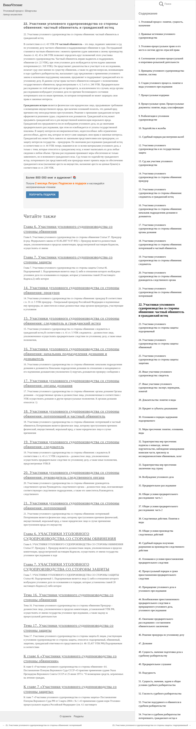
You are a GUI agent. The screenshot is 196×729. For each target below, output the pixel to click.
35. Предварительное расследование (157, 485)
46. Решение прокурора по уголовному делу (161, 635)
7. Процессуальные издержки (154, 95)
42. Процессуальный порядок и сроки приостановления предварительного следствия (158, 575)
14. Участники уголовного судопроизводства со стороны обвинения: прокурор (160, 177)
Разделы (78, 716)
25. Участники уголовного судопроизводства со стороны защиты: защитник (159, 359)
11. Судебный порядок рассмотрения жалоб (161, 137)
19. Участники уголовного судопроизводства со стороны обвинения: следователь (160, 260)
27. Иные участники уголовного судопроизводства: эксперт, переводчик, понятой (159, 388)
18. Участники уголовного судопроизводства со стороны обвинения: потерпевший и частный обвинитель (160, 244)
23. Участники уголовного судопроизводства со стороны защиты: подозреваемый (159, 328)
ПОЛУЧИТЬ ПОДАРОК (42, 194)
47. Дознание (145, 643)
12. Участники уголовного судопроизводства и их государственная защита (159, 149)
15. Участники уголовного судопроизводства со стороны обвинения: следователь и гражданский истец (160, 193)
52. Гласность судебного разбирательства (160, 693)
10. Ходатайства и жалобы (152, 128)
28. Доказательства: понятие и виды (157, 400)
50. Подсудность (147, 672)
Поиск (164, 4)
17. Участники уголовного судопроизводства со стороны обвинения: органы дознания (160, 229)
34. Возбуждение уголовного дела (156, 477)
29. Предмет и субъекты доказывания (158, 408)
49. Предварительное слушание (155, 664)
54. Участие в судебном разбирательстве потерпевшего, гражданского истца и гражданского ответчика (160, 718)
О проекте (65, 716)
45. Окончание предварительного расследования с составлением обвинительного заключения (156, 623)
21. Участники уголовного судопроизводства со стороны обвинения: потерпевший (160, 292)
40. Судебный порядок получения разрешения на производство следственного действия (161, 547)
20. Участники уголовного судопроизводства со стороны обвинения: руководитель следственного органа (160, 276)
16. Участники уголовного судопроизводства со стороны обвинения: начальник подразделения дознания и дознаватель (71, 354)
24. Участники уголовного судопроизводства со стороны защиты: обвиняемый (159, 344)
